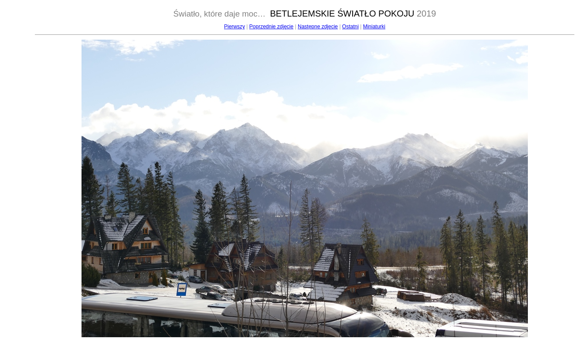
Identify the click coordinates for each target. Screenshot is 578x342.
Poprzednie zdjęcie (271, 27)
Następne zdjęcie (318, 27)
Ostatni (350, 27)
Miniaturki (374, 27)
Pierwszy (234, 27)
